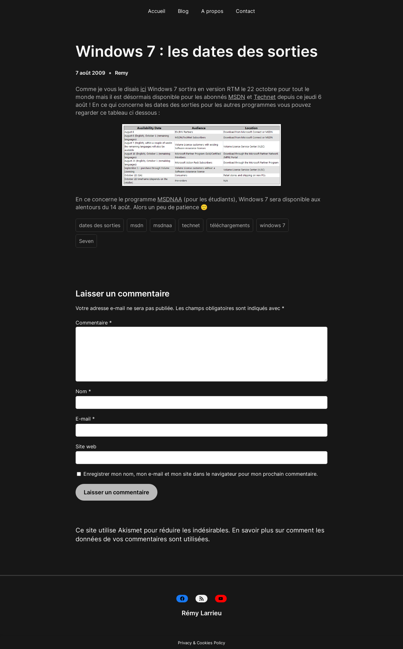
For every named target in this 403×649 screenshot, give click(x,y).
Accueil (156, 11)
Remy (121, 73)
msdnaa (162, 225)
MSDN (236, 97)
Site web (86, 446)
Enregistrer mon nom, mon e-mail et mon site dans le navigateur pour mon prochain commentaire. (200, 474)
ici (143, 89)
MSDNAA (169, 199)
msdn (136, 225)
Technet (265, 97)
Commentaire (94, 322)
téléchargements (230, 225)
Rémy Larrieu (202, 613)
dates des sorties (99, 225)
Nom (83, 391)
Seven (86, 241)
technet (191, 225)
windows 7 (272, 225)
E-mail (85, 419)
